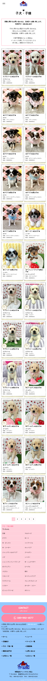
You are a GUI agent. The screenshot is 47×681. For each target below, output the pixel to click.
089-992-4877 (27, 24)
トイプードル (29, 543)
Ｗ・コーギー (6, 547)
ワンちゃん (5, 529)
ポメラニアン (6, 566)
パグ (3, 557)
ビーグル (27, 566)
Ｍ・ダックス (6, 543)
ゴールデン (28, 552)
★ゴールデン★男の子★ (33, 465)
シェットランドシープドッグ (11, 561)
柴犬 (26, 571)
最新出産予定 (7, 651)
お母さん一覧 (7, 655)
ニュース (28, 636)
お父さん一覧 (30, 655)
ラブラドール (6, 581)
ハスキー (5, 585)
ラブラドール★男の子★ (11, 349)
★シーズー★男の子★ (10, 270)
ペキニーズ (5, 576)
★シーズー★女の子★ (32, 231)
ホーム (4, 636)
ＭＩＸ (27, 538)
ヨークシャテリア (30, 576)
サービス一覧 (30, 641)
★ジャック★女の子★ (10, 503)
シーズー (27, 557)
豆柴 (3, 533)
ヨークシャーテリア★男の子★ (34, 270)
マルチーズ (28, 533)
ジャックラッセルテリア (9, 552)
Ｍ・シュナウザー (30, 561)
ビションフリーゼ (7, 590)
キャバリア (28, 547)
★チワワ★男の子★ (9, 192)
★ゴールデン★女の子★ (33, 387)
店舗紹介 (5, 641)
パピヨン (5, 571)
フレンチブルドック (31, 581)
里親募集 (28, 646)
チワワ (4, 538)
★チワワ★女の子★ (9, 115)
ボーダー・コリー (30, 585)
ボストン (27, 590)
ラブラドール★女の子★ (11, 76)
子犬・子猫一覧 (7, 646)
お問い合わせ (30, 651)
